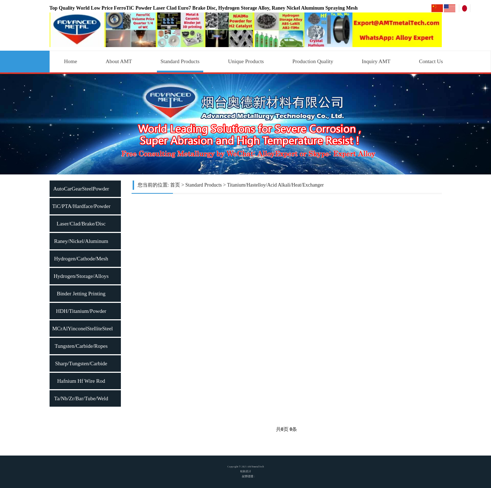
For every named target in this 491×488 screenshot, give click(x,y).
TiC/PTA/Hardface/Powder (81, 206)
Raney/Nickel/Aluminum (81, 241)
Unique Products (246, 61)
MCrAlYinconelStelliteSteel (82, 328)
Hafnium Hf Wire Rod (81, 381)
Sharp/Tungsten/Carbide (81, 363)
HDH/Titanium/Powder (81, 311)
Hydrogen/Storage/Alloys (80, 276)
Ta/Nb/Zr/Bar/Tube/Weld (81, 398)
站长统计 (245, 472)
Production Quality (312, 61)
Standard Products (180, 61)
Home (70, 61)
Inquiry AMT (376, 61)
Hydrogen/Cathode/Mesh (81, 258)
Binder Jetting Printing (81, 293)
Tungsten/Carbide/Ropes (81, 346)
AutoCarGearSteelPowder (81, 189)
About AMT (119, 61)
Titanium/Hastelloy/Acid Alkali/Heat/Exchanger (275, 185)
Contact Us (431, 61)
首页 (175, 185)
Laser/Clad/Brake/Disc (81, 224)
